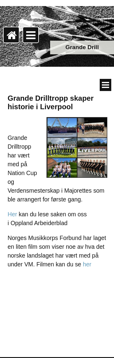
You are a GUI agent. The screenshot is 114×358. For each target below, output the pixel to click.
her (88, 264)
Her (12, 214)
